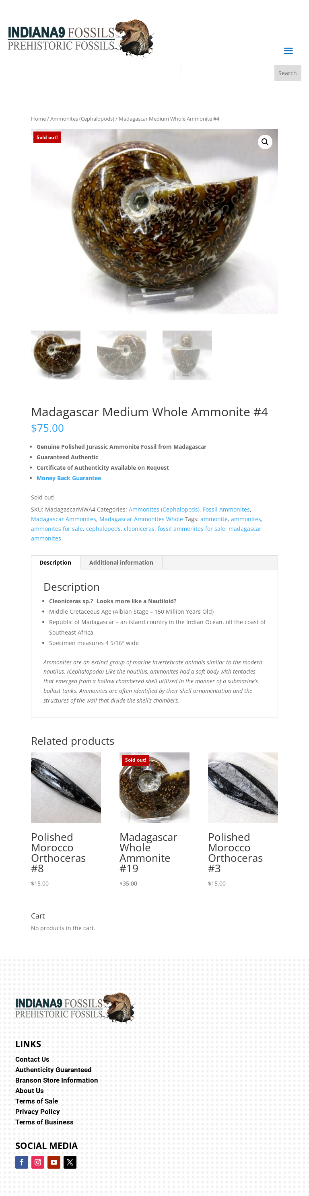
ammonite (214, 519)
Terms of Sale (36, 1101)
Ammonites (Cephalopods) (82, 118)
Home (38, 118)
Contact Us (32, 1059)
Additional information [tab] (121, 562)
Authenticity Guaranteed (53, 1070)
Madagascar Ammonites (63, 519)
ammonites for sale (57, 528)
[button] (265, 142)
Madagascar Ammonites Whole (141, 519)
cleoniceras (139, 528)
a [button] (288, 51)
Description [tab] (55, 562)
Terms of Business (44, 1122)
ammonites (246, 519)
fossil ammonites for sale (191, 528)
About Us (29, 1091)
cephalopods (103, 528)
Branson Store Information (56, 1080)
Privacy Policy (37, 1112)
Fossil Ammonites (226, 509)
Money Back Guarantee (69, 478)
